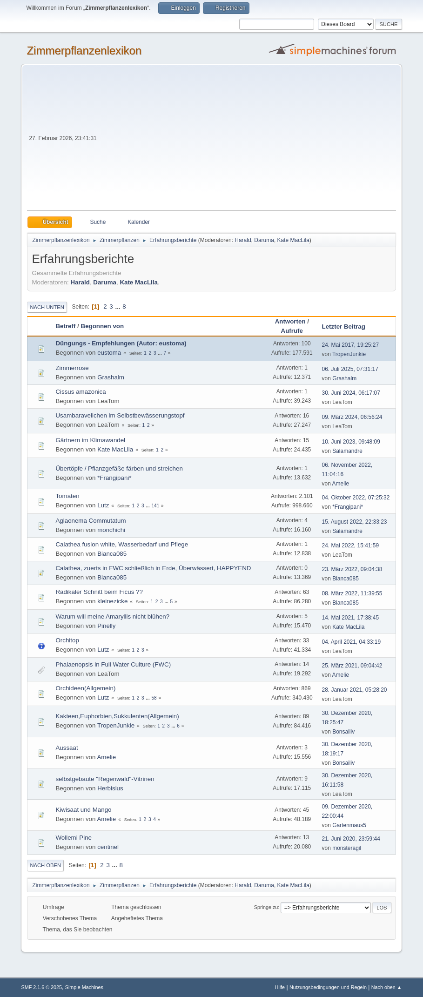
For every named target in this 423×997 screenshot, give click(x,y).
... (118, 306)
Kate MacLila (293, 240)
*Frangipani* (114, 477)
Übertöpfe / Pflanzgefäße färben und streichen (118, 468)
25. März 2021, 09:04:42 (352, 665)
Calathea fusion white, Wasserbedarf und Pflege (121, 544)
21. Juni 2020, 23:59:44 (351, 838)
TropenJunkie (349, 354)
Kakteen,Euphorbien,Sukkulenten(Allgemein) (117, 716)
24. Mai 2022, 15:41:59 (350, 545)
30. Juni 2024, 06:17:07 (351, 393)
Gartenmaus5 (349, 825)
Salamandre (347, 451)
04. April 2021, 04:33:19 (351, 642)
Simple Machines (84, 987)
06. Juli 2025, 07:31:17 (350, 369)
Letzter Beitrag (348, 326)
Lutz (103, 505)
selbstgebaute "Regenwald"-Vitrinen (104, 778)
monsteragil (346, 848)
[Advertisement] (247, 140)
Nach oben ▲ (386, 987)
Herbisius (110, 788)
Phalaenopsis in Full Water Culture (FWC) (113, 664)
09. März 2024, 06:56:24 (352, 417)
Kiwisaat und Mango (83, 809)
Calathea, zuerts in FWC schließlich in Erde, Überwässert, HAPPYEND (153, 568)
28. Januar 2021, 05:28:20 (354, 690)
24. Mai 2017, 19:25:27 (350, 345)
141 (156, 505)
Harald (243, 240)
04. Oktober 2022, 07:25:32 (356, 497)
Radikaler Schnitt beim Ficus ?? (98, 591)
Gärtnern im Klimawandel (90, 440)
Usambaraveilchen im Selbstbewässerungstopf (119, 415)
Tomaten (67, 495)
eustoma (109, 352)
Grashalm (110, 377)
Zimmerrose (71, 367)
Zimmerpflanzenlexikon (84, 50)
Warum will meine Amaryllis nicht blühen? (112, 616)
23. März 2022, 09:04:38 (352, 569)
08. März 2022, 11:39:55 (352, 593)
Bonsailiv (343, 731)
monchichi (111, 529)
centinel (108, 846)
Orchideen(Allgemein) (85, 688)
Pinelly (106, 625)
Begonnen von (102, 326)
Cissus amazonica (80, 391)
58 (154, 698)
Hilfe (280, 987)
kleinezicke (112, 601)
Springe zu (266, 907)
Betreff (65, 326)
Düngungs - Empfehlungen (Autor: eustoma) (120, 343)
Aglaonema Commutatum (90, 520)
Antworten (290, 321)
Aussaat (66, 747)
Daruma (264, 240)
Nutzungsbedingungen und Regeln (328, 987)
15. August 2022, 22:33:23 (354, 522)
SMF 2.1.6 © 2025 (41, 987)
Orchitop (67, 640)
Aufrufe (292, 330)
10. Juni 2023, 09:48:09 (351, 441)
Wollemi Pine (73, 837)
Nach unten (47, 307)
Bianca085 (112, 553)
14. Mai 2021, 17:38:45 (350, 617)
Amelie (340, 483)
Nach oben (45, 865)
